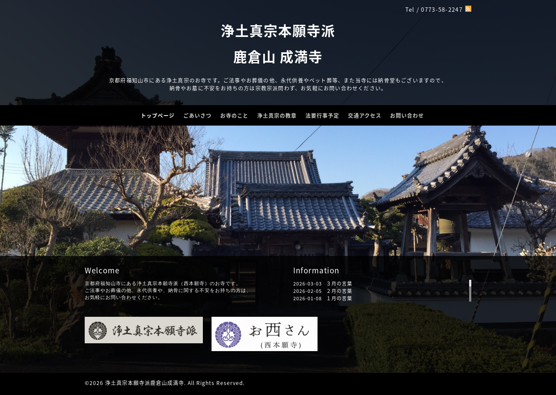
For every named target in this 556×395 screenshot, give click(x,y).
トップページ (158, 115)
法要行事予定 (322, 115)
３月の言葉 (339, 283)
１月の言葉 (339, 298)
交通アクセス (364, 115)
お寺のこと (234, 115)
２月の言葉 (339, 291)
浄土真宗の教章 (277, 115)
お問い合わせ (407, 115)
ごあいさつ (197, 115)
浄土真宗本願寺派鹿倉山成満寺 (144, 383)
